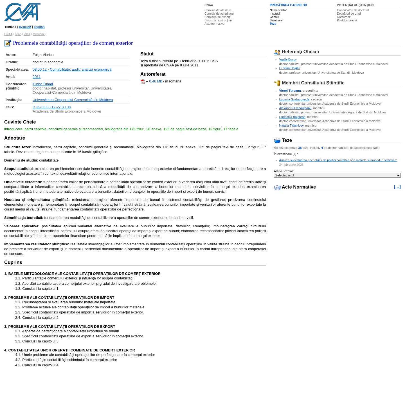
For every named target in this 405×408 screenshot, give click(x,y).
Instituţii (275, 13)
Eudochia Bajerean (292, 116)
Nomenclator (278, 10)
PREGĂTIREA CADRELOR (288, 5)
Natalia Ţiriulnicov (291, 125)
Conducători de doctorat (353, 10)
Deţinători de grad (349, 13)
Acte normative (214, 23)
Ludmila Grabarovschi (294, 99)
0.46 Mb (155, 81)
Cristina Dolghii (289, 68)
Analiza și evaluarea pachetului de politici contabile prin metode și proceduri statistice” (338, 160)
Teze (273, 23)
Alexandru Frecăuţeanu (295, 108)
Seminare (276, 20)
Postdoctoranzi (347, 20)
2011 (27, 34)
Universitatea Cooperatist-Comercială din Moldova (73, 100)
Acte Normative (295, 187)
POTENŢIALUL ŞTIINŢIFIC (355, 5)
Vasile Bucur (287, 59)
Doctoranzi (344, 17)
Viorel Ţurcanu (290, 90)
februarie (39, 34)
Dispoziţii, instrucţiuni (218, 20)
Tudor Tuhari (43, 84)
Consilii (274, 17)
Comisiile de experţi (217, 17)
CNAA (208, 5)
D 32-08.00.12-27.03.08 (52, 107)
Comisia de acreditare (219, 13)
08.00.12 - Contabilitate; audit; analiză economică (72, 69)
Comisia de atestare (217, 10)
